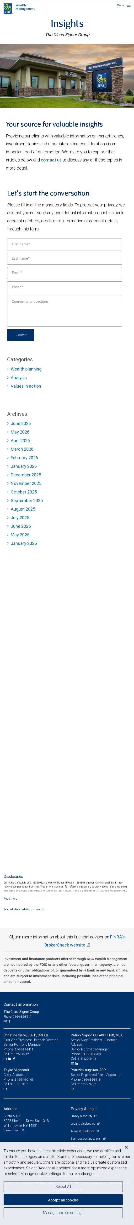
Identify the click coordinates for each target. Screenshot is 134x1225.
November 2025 (26, 483)
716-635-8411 (24, 1049)
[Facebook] (9, 1021)
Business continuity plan (86, 1139)
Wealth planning (26, 369)
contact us (51, 160)
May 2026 (20, 432)
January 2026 (24, 466)
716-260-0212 (19, 1054)
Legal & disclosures (83, 1124)
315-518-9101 (24, 1080)
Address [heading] (10, 1108)
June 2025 (21, 526)
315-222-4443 (86, 1059)
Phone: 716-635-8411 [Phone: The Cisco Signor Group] (18, 1017)
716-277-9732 (86, 1084)
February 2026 (24, 457)
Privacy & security (82, 1116)
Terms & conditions (83, 1131)
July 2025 (20, 517)
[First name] (64, 244)
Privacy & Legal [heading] (83, 1108)
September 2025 (27, 500)
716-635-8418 (91, 1080)
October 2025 (24, 492)
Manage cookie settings (63, 1212)
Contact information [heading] (21, 1004)
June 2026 (21, 423)
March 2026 (22, 449)
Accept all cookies (63, 1200)
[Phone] (64, 287)
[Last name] (64, 259)
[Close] (126, 1147)
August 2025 (23, 509)
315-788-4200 (91, 1054)
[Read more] (10, 898)
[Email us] (6, 1021)
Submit (21, 334)
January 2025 (24, 543)
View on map (12, 1130)
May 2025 (20, 534)
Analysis (19, 377)
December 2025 (26, 475)
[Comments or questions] (64, 311)
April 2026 (20, 440)
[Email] (64, 273)
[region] (67, 1183)
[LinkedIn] (10, 1059)
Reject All (63, 1186)
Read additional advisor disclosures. (24, 909)
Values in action (26, 386)
